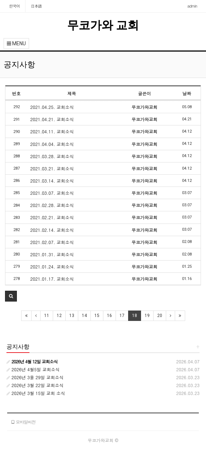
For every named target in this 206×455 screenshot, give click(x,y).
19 (147, 315)
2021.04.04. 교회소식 (52, 144)
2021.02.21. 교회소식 (52, 217)
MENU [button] (16, 43)
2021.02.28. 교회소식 (52, 205)
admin (192, 6)
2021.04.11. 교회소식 (52, 131)
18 (134, 315)
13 (71, 315)
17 (122, 315)
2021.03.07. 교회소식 (52, 193)
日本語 (36, 6)
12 (59, 315)
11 (46, 315)
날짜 (186, 93)
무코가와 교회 (103, 25)
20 (159, 315)
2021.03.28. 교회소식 (52, 156)
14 (84, 315)
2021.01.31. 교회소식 (52, 254)
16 (109, 315)
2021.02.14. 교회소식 (52, 230)
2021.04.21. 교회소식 (52, 119)
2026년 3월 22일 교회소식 (35, 385)
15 (96, 315)
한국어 (14, 6)
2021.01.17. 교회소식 (52, 279)
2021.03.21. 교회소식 (52, 168)
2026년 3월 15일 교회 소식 (35, 393)
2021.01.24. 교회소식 (52, 266)
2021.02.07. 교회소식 (52, 242)
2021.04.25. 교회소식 (52, 107)
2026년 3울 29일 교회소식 (35, 377)
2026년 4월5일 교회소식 (33, 369)
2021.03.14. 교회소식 (52, 181)
